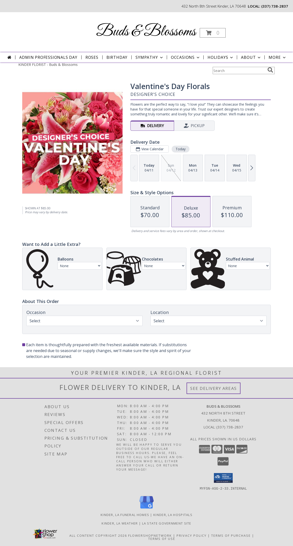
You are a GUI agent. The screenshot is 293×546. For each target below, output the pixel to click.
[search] (270, 70)
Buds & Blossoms (146, 32)
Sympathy (150, 57)
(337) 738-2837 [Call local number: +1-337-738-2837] (274, 6)
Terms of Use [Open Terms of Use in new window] (161, 538)
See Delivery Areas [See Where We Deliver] (213, 388)
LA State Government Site (166, 523)
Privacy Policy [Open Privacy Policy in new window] (192, 535)
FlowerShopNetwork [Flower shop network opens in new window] (150, 535)
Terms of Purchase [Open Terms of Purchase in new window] (231, 535)
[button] (213, 33)
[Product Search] (239, 70)
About (251, 57)
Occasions (185, 57)
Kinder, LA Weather (120, 523)
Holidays (221, 57)
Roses (91, 57)
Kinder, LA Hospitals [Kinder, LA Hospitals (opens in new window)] (172, 514)
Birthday (116, 57)
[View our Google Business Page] (146, 508)
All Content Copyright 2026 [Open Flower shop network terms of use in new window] (98, 535)
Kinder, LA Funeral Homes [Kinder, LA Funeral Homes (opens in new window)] (125, 514)
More (277, 57)
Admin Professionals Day (48, 57)
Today (181, 149)
